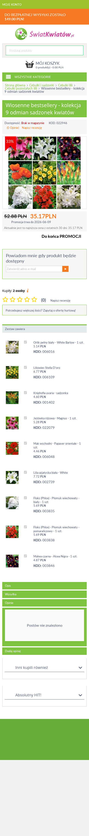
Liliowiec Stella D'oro (46, 368)
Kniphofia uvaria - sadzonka (50, 393)
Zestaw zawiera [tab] (15, 329)
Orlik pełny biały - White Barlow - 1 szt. (58, 342)
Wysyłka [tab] (10, 594)
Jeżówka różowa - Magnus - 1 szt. (55, 418)
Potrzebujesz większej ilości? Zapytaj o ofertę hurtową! (41, 310)
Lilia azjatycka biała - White (50, 472)
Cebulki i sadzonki (41, 85)
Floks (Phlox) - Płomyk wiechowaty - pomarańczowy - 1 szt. (56, 529)
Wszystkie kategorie (28, 76)
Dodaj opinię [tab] (13, 651)
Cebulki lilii (65, 85)
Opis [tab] (8, 585)
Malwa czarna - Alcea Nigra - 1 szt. (55, 556)
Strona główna (15, 85)
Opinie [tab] (9, 603)
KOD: (52, 123)
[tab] (44, 627)
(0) (43, 300)
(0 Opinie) (13, 127)
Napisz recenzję (32, 127)
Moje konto (11, 4)
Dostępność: (13, 123)
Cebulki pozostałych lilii (21, 88)
